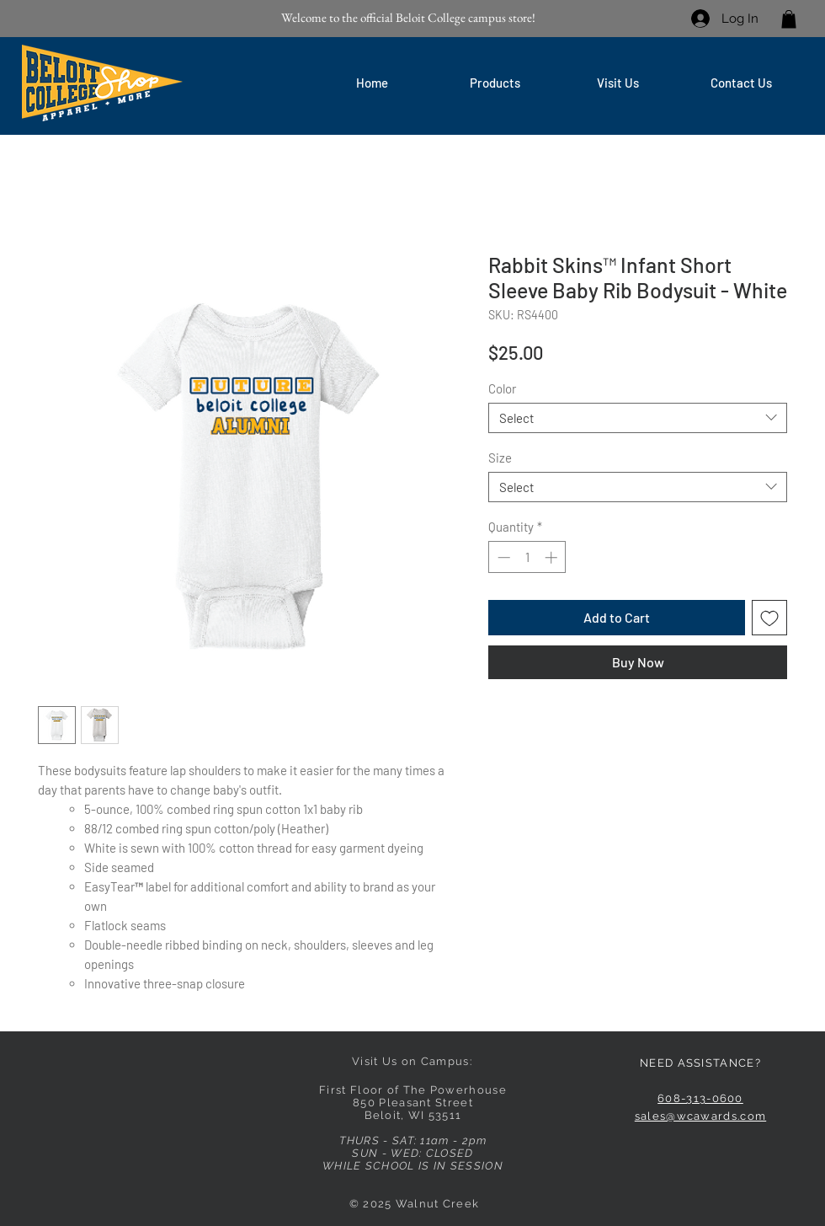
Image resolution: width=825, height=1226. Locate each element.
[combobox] (637, 418)
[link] (788, 19)
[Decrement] (502, 557)
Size (500, 457)
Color (502, 388)
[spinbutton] (527, 557)
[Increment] (552, 557)
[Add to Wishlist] (769, 617)
